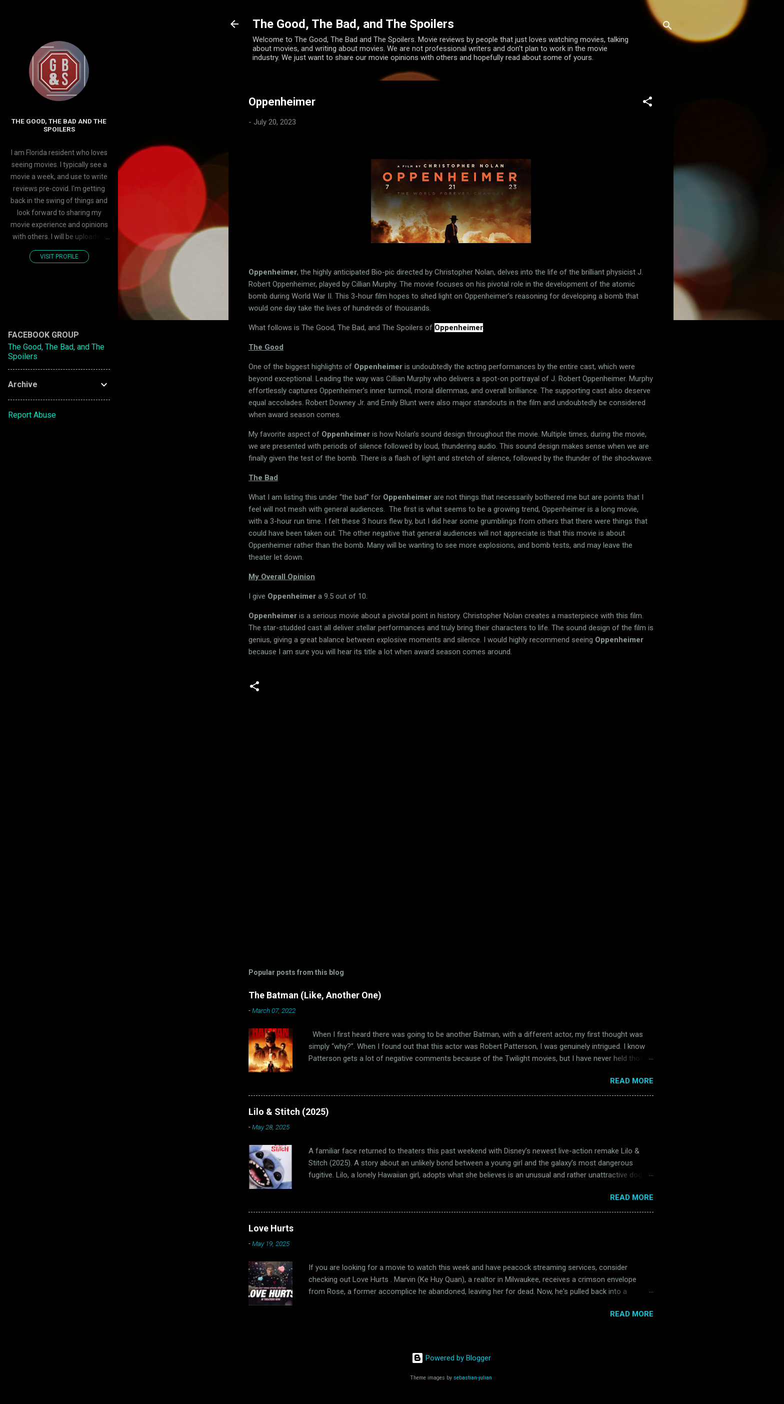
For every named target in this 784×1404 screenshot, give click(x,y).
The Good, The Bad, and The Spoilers (353, 24)
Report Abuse (32, 415)
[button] (648, 103)
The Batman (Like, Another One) (315, 995)
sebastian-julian (473, 1377)
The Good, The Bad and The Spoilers (59, 125)
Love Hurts (271, 1228)
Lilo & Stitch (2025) (288, 1111)
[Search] (668, 27)
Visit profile (59, 256)
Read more (632, 1080)
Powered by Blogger (451, 1357)
